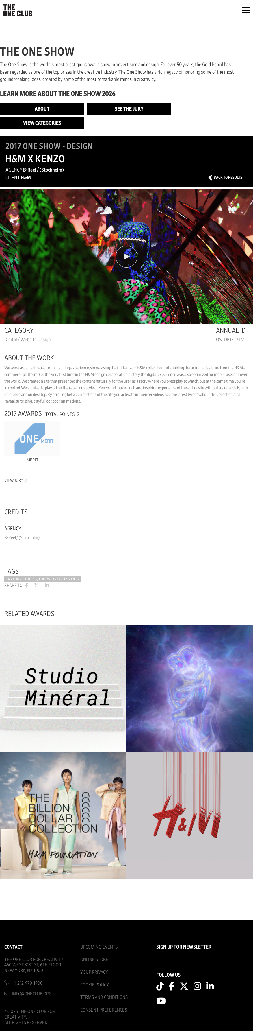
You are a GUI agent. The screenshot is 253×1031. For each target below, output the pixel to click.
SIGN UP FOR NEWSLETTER (183, 947)
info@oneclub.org (32, 993)
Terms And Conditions (104, 997)
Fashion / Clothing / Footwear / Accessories (42, 579)
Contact (13, 947)
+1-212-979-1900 (27, 983)
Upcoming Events (99, 947)
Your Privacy (94, 972)
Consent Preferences (103, 1010)
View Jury (15, 480)
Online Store (94, 959)
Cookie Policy (94, 984)
